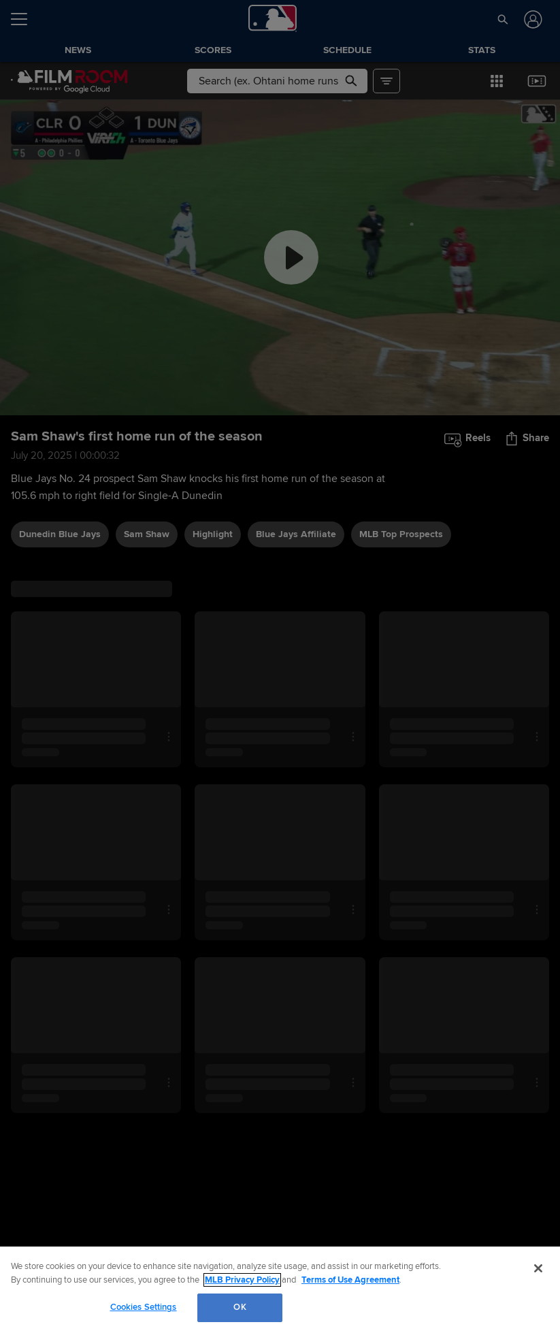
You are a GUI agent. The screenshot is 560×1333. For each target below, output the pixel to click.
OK (239, 1307)
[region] (280, 1290)
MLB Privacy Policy (242, 1279)
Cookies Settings (143, 1307)
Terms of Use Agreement (350, 1279)
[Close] (538, 1268)
